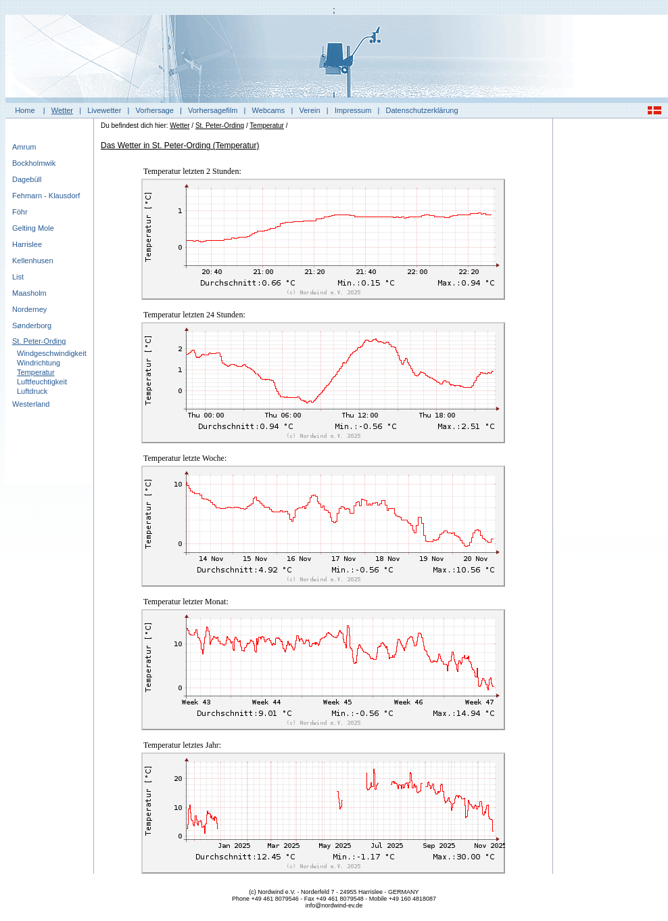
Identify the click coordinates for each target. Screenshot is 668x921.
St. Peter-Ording (39, 341)
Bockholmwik (33, 163)
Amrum (24, 147)
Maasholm (29, 293)
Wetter (62, 110)
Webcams (268, 110)
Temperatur (36, 372)
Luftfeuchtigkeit (42, 382)
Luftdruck (32, 391)
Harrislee (27, 244)
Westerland (30, 404)
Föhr (20, 212)
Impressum (353, 110)
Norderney (29, 309)
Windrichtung (38, 363)
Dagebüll (26, 179)
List (18, 277)
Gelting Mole (33, 228)
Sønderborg (31, 325)
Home (24, 110)
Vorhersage (155, 110)
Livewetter (104, 110)
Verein (309, 110)
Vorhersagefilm (212, 110)
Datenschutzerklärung (422, 110)
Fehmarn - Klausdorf (46, 196)
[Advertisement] (610, 328)
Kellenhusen (32, 260)
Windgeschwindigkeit (52, 353)
